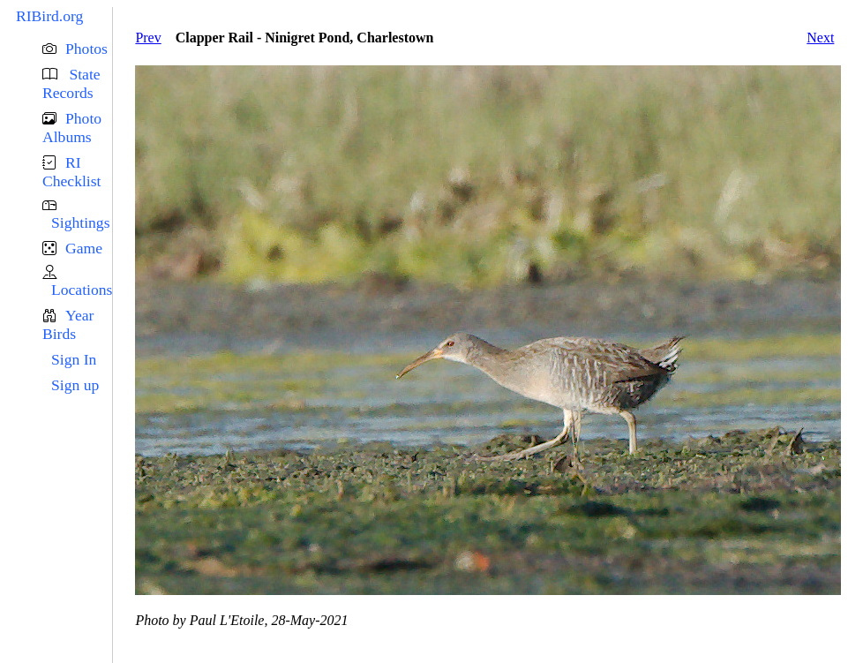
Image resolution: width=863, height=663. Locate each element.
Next (820, 37)
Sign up (75, 385)
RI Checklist (71, 172)
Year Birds (68, 324)
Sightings (80, 222)
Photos (86, 48)
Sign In (73, 359)
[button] (77, 49)
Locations (81, 289)
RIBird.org (49, 16)
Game (83, 248)
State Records (71, 83)
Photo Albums (71, 127)
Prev (148, 37)
